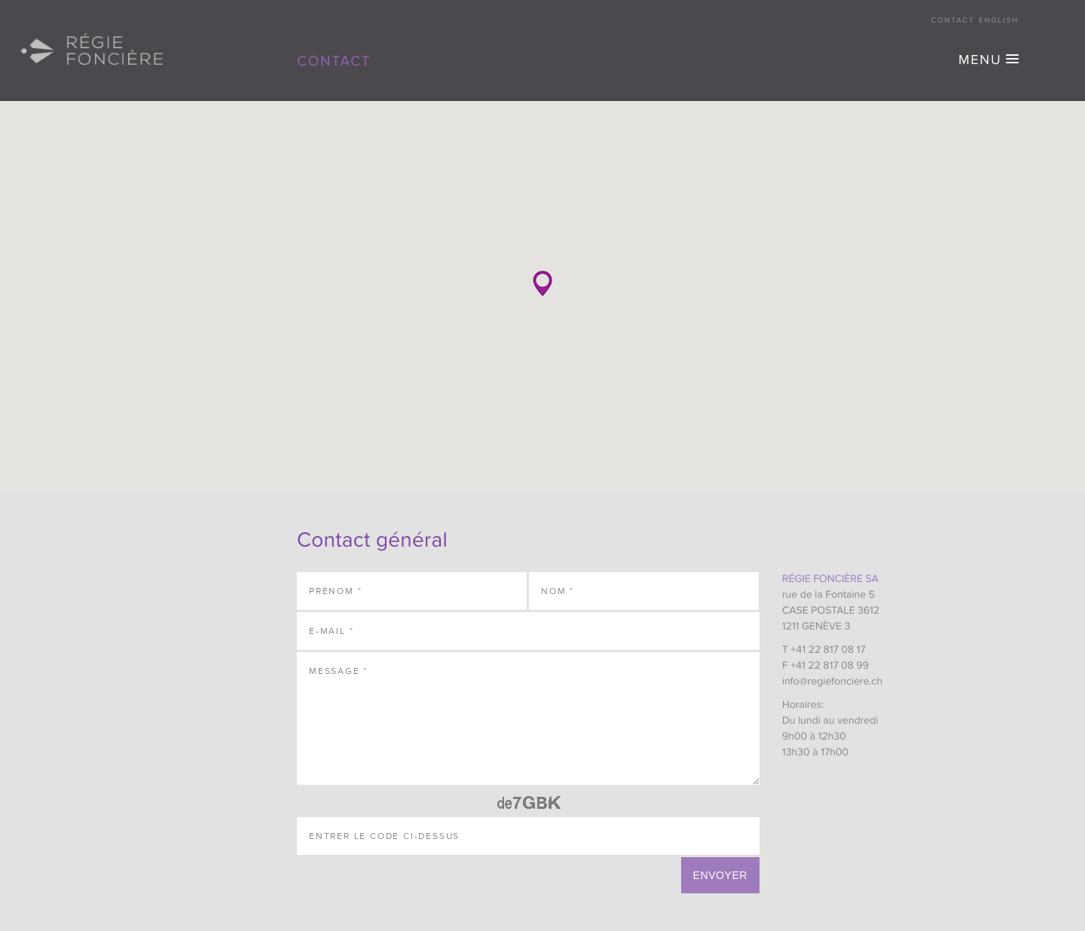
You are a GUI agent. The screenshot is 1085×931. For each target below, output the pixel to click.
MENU (979, 61)
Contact (953, 21)
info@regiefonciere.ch (832, 682)
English (999, 21)
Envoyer (720, 875)
